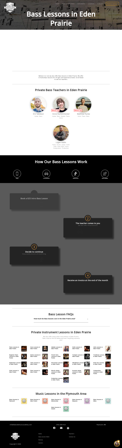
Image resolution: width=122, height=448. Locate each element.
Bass (40, 116)
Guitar (36, 116)
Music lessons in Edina (98, 400)
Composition (57, 148)
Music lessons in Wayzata (77, 400)
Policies (40, 440)
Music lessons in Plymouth (14, 400)
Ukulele (63, 116)
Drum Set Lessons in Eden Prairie (98, 363)
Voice (61, 118)
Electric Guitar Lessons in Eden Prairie (56, 372)
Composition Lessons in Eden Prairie (98, 372)
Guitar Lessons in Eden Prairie (35, 355)
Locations (91, 4)
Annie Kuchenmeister (61, 114)
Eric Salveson (38, 114)
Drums (59, 145)
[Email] (61, 428)
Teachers (71, 433)
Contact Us (72, 437)
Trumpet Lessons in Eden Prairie (78, 355)
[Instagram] (68, 428)
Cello (55, 146)
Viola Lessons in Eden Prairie (14, 371)
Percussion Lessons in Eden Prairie (57, 363)
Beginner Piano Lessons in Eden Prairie (14, 356)
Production (65, 148)
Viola (58, 146)
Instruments (81, 4)
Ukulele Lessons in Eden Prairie (56, 347)
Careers (40, 443)
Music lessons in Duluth (56, 408)
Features (100, 4)
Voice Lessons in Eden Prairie (35, 347)
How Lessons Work (68, 4)
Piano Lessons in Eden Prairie (14, 347)
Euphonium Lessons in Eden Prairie (15, 363)
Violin (68, 145)
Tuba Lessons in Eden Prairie (35, 363)
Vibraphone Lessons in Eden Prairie (78, 363)
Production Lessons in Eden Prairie (57, 379)
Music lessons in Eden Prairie (35, 400)
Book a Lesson (112, 4)
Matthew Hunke (83, 114)
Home (57, 4)
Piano (68, 116)
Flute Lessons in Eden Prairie (35, 371)
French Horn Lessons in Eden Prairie (56, 356)
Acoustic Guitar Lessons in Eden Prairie (77, 372)
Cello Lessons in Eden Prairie (98, 347)
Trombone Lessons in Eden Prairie (98, 355)
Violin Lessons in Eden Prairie (77, 347)
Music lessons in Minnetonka (56, 400)
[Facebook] (54, 428)
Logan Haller (61, 142)
